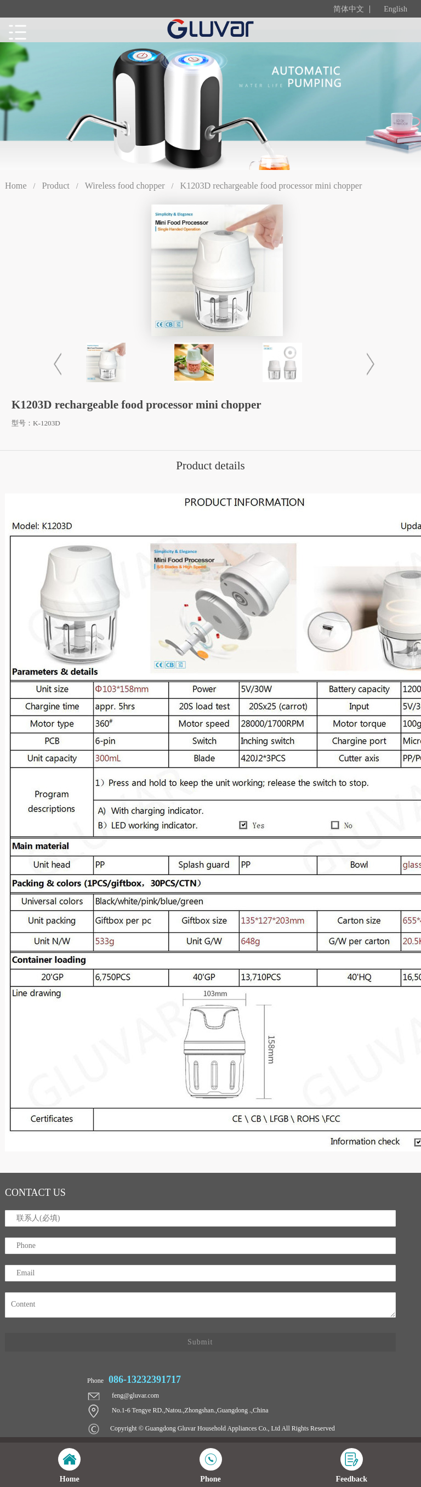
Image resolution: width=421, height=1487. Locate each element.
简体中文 (348, 9)
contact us (35, 1192)
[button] (367, 364)
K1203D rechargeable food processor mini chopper (271, 186)
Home (16, 186)
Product (55, 186)
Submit (200, 1342)
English (395, 9)
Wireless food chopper (125, 186)
